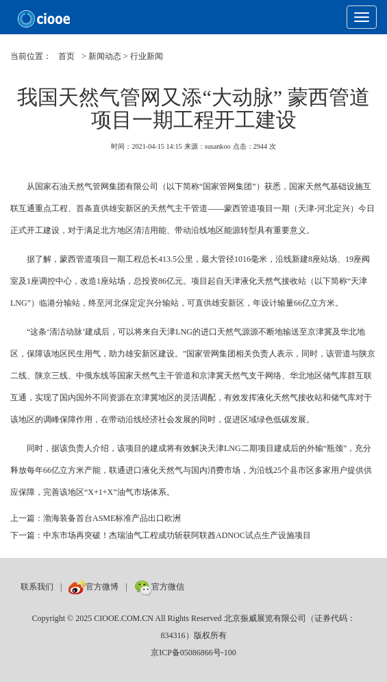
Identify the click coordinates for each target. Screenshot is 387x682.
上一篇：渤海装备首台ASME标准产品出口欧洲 (95, 518)
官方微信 (159, 587)
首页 (66, 56)
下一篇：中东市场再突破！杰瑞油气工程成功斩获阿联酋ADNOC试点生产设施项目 (160, 535)
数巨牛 (203, 587)
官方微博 (93, 587)
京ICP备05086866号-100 (193, 652)
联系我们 (37, 587)
